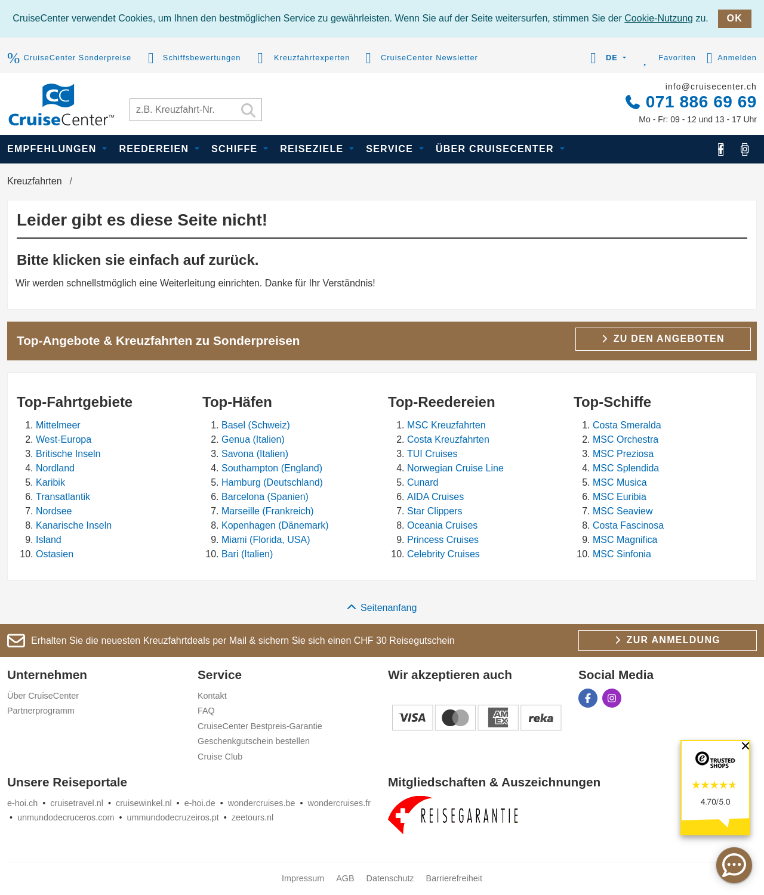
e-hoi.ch (22, 803)
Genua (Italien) (253, 439)
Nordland (55, 468)
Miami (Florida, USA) (265, 540)
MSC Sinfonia (622, 554)
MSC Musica (620, 482)
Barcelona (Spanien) (265, 497)
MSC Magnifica (625, 540)
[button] (606, 58)
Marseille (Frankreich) (267, 511)
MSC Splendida (626, 468)
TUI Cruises (432, 454)
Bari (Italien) (247, 554)
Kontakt (212, 695)
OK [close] (734, 18)
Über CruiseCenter (43, 695)
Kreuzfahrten (34, 181)
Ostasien (54, 554)
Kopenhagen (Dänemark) (275, 525)
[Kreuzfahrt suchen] (196, 109)
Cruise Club (220, 756)
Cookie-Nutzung (658, 18)
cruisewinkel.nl (144, 803)
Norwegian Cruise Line (455, 468)
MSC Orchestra (625, 439)
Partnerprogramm (41, 710)
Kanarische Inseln (74, 525)
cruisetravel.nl (76, 803)
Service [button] (391, 149)
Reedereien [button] (155, 149)
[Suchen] (248, 111)
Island (48, 540)
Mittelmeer (58, 425)
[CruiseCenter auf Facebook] (721, 149)
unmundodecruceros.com (65, 817)
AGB (345, 878)
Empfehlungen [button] (53, 149)
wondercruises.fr (339, 803)
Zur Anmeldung (667, 640)
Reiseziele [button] (313, 149)
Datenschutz (390, 878)
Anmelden (732, 58)
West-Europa (63, 439)
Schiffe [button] (236, 149)
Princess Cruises (443, 540)
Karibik (50, 482)
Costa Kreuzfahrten (448, 439)
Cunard (422, 482)
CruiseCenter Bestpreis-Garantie (260, 726)
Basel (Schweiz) (255, 425)
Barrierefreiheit (454, 878)
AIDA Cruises (435, 497)
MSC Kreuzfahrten (446, 425)
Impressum (303, 878)
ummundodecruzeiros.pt (172, 817)
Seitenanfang (382, 608)
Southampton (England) (271, 468)
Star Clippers (434, 511)
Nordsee (54, 511)
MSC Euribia (619, 497)
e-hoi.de (199, 803)
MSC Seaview (622, 511)
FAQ (206, 710)
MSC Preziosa (623, 454)
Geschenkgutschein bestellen (254, 741)
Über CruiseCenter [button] (496, 149)
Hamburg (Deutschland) (272, 482)
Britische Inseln (68, 454)
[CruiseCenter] (61, 103)
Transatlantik (63, 497)
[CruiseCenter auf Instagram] (745, 149)
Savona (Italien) (254, 454)
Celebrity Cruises (443, 554)
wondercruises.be (261, 803)
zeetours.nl (252, 817)
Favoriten (666, 58)
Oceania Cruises (442, 525)
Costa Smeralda (627, 425)
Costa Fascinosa (628, 525)
